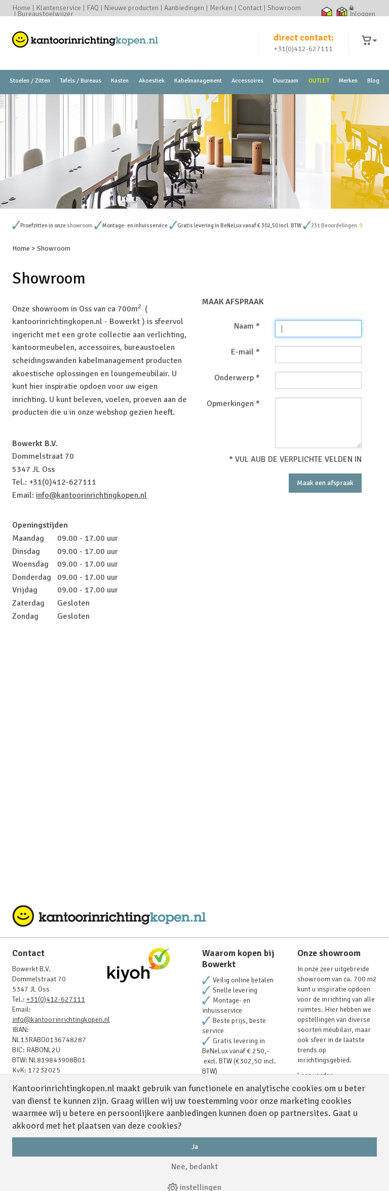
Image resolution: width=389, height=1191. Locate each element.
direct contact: (304, 37)
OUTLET (318, 81)
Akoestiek (152, 81)
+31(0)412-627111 (303, 49)
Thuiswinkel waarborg (326, 11)
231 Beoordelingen (334, 225)
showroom (80, 225)
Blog (373, 81)
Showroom (284, 8)
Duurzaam (285, 81)
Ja (194, 1146)
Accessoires (247, 81)
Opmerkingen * (233, 404)
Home (21, 8)
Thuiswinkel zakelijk (341, 11)
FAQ (93, 8)
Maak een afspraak (325, 483)
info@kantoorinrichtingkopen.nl (91, 495)
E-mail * (245, 352)
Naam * (247, 326)
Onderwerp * (237, 378)
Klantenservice (58, 8)
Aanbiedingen (184, 8)
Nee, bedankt (194, 1167)
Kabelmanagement (198, 81)
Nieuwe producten (131, 8)
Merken (221, 8)
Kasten (120, 81)
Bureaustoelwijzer (45, 14)
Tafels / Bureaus (80, 81)
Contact (250, 8)
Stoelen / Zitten (30, 81)
